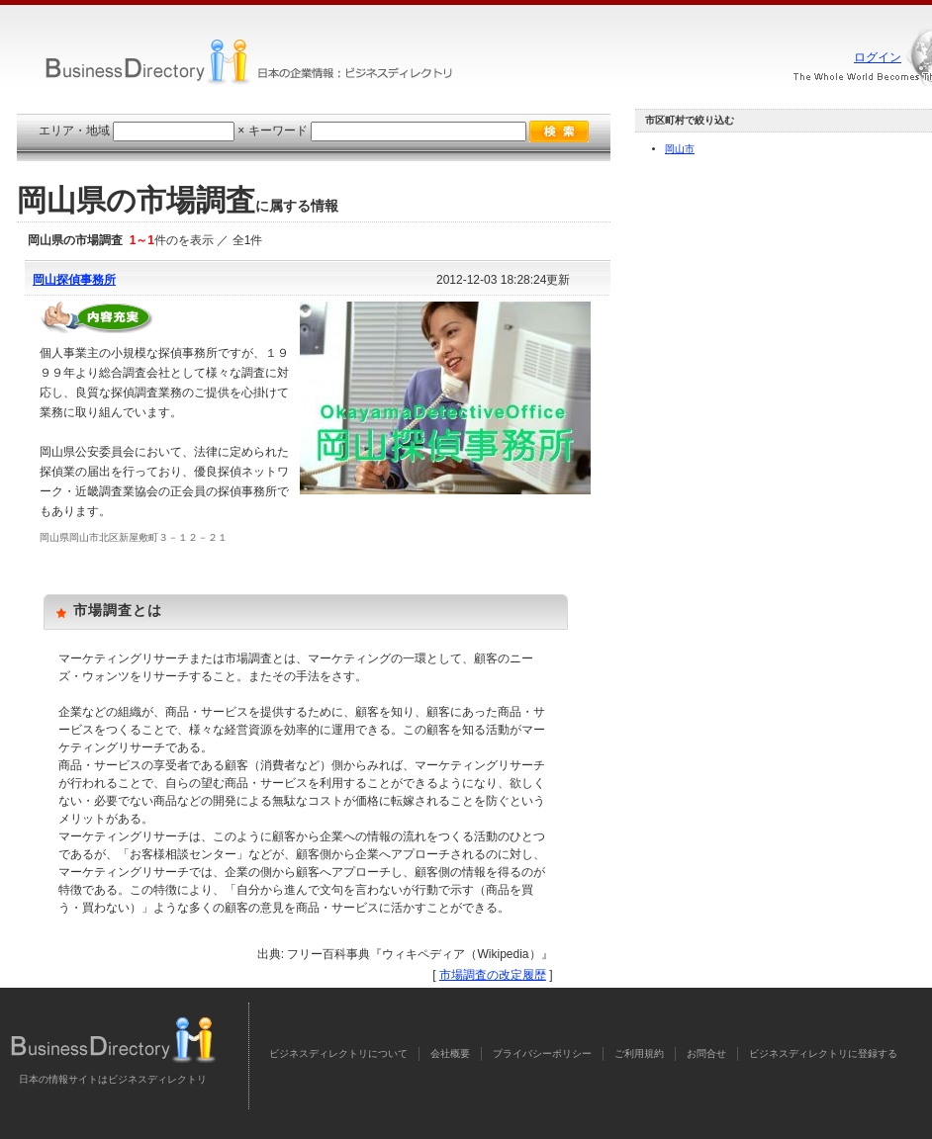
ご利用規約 (639, 1053)
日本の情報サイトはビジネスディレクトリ (113, 1079)
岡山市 (680, 148)
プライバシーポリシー (542, 1053)
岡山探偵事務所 (74, 280)
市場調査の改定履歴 (492, 975)
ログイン (877, 57)
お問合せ (706, 1053)
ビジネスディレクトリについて (338, 1053)
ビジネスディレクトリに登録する (823, 1053)
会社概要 (450, 1053)
